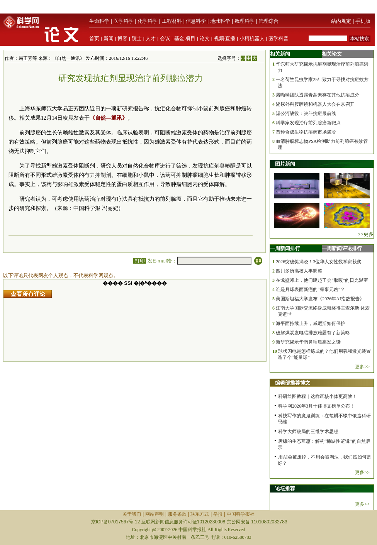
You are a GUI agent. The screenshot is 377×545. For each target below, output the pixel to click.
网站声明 (154, 514)
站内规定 (341, 21)
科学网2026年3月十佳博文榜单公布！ (316, 406)
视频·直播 (225, 38)
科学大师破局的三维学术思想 (308, 431)
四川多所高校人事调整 (299, 271)
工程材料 (172, 21)
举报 (217, 514)
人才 (151, 38)
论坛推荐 (285, 488)
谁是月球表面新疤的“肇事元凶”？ (310, 289)
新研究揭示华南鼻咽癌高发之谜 (308, 342)
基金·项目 (185, 38)
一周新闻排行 (285, 248)
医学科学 (124, 21)
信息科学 (196, 21)
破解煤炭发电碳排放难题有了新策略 (313, 332)
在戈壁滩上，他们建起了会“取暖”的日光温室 (322, 280)
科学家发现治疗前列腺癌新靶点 (308, 122)
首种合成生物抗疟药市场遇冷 (306, 132)
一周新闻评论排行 (342, 248)
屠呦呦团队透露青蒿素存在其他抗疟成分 (317, 95)
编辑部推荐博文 (292, 383)
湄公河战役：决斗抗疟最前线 (306, 113)
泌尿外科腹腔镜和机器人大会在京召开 (315, 104)
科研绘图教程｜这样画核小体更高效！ (317, 396)
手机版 (362, 21)
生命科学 (99, 21)
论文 (205, 38)
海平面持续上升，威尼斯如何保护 (310, 323)
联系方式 (199, 514)
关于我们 (131, 514)
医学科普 (278, 38)
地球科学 (220, 21)
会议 (165, 38)
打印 (139, 261)
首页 (94, 38)
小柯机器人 (252, 38)
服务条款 (177, 514)
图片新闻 (285, 164)
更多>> (362, 366)
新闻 (109, 38)
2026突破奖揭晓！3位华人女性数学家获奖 (319, 261)
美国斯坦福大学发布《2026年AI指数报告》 (320, 298)
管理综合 (268, 21)
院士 (137, 38)
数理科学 (244, 21)
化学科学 (148, 21)
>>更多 (366, 234)
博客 (122, 38)
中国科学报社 (241, 514)
